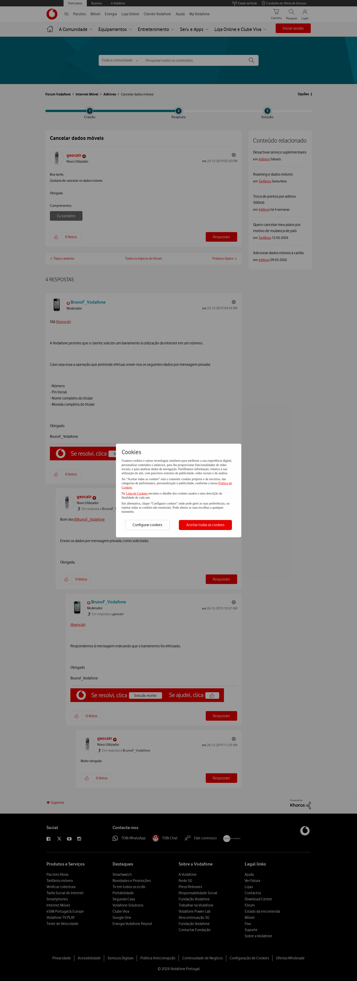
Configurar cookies (147, 525)
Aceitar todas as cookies (205, 525)
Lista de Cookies (137, 493)
